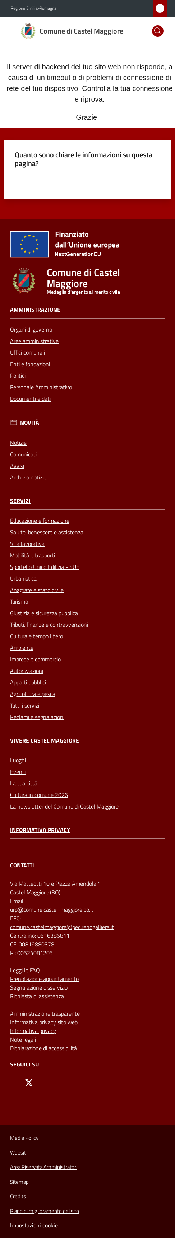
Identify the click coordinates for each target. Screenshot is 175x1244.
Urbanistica (23, 578)
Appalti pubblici (28, 682)
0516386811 (53, 935)
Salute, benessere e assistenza (46, 532)
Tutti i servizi (24, 705)
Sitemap (19, 1182)
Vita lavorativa (27, 543)
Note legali (23, 1039)
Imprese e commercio (35, 659)
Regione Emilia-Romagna (33, 8)
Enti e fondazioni (30, 364)
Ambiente (21, 647)
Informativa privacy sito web (44, 1022)
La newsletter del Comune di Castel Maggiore (64, 806)
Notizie (18, 442)
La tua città (23, 783)
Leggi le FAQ (25, 970)
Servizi (20, 501)
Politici (18, 375)
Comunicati (23, 454)
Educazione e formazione (39, 520)
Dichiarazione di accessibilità (43, 1048)
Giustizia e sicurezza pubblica (44, 613)
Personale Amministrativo (41, 387)
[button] (157, 31)
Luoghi (18, 760)
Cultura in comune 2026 (39, 794)
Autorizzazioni (26, 670)
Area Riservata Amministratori (43, 1167)
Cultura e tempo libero (36, 636)
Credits (18, 1196)
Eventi (18, 771)
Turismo (19, 601)
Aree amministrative (34, 341)
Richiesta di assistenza (37, 996)
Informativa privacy (40, 830)
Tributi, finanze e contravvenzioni (49, 624)
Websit (18, 1153)
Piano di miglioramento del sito (44, 1211)
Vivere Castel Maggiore (44, 740)
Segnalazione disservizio (39, 987)
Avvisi (17, 465)
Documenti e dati (30, 398)
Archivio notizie (28, 477)
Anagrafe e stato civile (37, 590)
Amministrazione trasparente (45, 1013)
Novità (29, 422)
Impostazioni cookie (34, 1225)
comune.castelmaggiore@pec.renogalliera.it (62, 927)
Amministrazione (35, 309)
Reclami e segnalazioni (37, 717)
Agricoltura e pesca (32, 693)
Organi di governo (31, 329)
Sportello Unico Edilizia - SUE (44, 566)
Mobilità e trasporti (32, 555)
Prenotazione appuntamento (44, 978)
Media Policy (24, 1138)
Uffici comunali (27, 352)
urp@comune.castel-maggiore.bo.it (51, 909)
